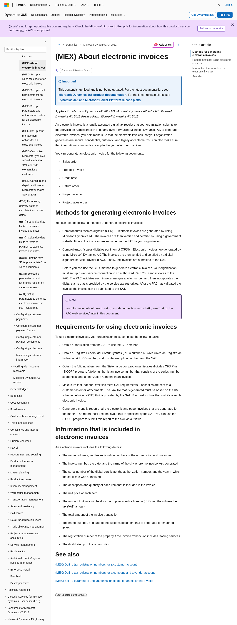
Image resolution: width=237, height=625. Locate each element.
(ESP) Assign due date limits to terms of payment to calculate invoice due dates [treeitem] (32, 240)
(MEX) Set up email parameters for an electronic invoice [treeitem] (33, 91)
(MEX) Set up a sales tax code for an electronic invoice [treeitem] (34, 75)
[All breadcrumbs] (58, 45)
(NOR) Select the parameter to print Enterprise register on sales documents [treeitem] (31, 276)
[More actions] (178, 45)
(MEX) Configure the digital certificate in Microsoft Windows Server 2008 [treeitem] (34, 184)
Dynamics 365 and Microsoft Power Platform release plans (100, 100)
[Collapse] (45, 42)
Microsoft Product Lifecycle (108, 26)
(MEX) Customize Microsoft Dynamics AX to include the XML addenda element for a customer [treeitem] (33, 159)
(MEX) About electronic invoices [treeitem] (34, 62)
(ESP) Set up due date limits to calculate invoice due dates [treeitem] (32, 222)
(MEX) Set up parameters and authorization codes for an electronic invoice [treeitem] (33, 111)
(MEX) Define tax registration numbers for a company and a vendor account (105, 572)
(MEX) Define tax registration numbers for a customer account (96, 564)
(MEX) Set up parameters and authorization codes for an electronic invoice (104, 580)
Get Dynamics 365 (202, 14)
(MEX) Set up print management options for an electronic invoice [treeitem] (33, 134)
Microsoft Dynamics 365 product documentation (92, 94)
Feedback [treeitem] (16, 572)
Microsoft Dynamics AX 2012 (99, 44)
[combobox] (25, 50)
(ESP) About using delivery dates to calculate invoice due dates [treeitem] (31, 204)
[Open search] (219, 5)
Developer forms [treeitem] (19, 579)
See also (197, 76)
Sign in (229, 4)
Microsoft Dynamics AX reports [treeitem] (26, 376)
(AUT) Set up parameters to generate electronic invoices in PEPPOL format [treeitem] (32, 297)
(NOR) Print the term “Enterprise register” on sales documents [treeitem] (32, 259)
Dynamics (71, 44)
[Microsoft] (6, 5)
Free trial (224, 14)
